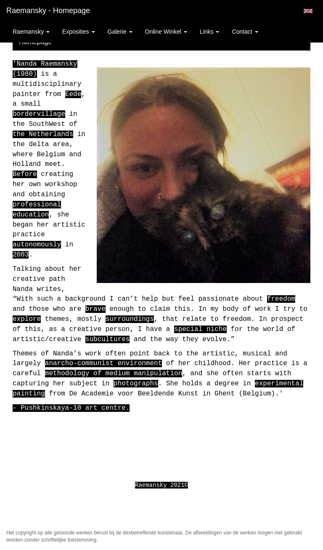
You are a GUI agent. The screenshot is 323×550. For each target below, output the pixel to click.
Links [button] (210, 31)
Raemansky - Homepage (48, 10)
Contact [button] (245, 31)
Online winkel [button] (166, 31)
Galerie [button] (120, 31)
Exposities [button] (78, 31)
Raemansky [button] (31, 31)
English (308, 10)
